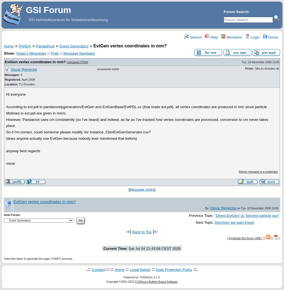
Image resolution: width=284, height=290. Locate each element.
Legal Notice (140, 270)
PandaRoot (45, 46)
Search (193, 37)
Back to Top (141, 232)
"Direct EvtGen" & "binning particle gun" (247, 215)
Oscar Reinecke (24, 69)
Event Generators (74, 46)
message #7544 (77, 62)
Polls (55, 53)
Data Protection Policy (174, 270)
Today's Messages (31, 53)
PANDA (25, 46)
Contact (98, 270)
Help (211, 37)
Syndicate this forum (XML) (245, 238)
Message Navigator (79, 53)
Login (252, 37)
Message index (142, 189)
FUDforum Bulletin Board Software (156, 281)
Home (270, 37)
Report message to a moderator (258, 171)
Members (231, 37)
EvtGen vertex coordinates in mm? (35, 62)
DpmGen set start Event (234, 222)
